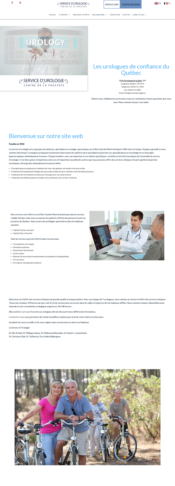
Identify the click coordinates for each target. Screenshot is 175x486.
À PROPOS (63, 15)
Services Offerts (81, 15)
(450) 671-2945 (111, 4)
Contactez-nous (131, 4)
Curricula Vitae (28, 311)
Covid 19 (126, 15)
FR (167, 3)
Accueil (52, 15)
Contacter (115, 15)
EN (157, 3)
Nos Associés (98, 15)
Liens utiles (138, 15)
